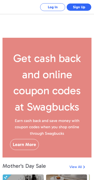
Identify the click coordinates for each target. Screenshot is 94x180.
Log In (53, 7)
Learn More (24, 144)
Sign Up (79, 7)
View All (75, 167)
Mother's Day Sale (24, 165)
